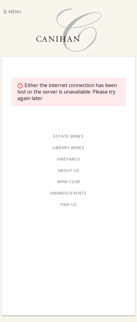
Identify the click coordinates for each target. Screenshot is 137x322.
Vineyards (68, 159)
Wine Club (68, 181)
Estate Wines (69, 136)
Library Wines (68, 147)
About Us (68, 170)
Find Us (68, 204)
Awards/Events (68, 193)
